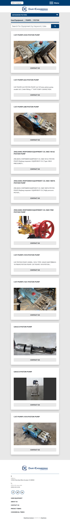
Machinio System (29, 518)
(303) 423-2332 (15, 487)
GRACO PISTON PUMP (23, 327)
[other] (18, 492)
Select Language (16, 3)
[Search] (31, 26)
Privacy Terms (16, 508)
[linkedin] (22, 492)
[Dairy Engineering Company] (35, 468)
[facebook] (13, 492)
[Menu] (51, 3)
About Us (14, 501)
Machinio (43, 518)
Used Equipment (16, 498)
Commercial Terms (17, 512)
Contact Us (35, 68)
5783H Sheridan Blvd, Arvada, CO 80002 (22, 480)
